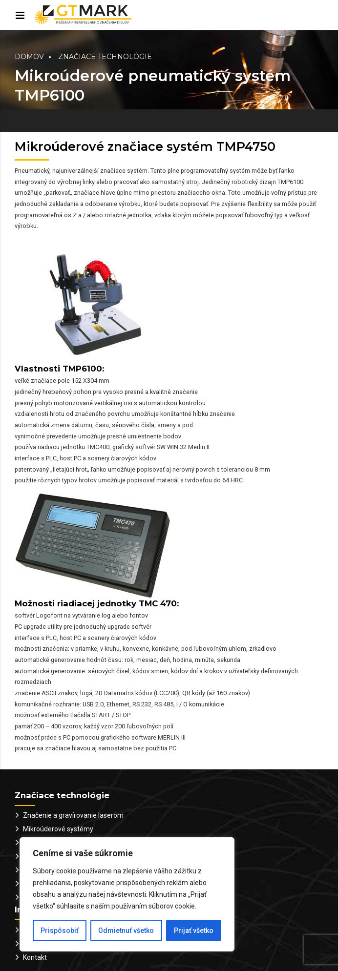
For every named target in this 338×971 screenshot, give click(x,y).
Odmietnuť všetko (126, 930)
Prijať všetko (193, 930)
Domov (29, 56)
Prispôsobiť (60, 930)
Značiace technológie (105, 56)
